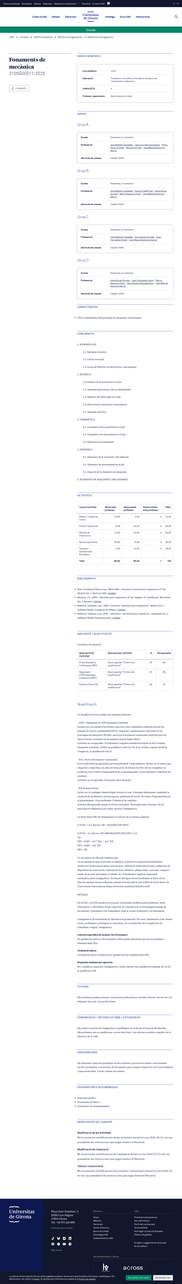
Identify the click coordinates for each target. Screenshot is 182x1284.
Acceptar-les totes (138, 1278)
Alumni (37, 4)
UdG (11, 37)
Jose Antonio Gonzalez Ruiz (140, 283)
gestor (37, 1279)
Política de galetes (143, 1234)
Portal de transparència (145, 1217)
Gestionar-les (163, 1278)
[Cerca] (176, 16)
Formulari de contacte (62, 1227)
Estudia (56, 17)
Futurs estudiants (11, 4)
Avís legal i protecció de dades (148, 1230)
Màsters (97, 1220)
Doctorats (98, 1223)
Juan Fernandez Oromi (143, 280)
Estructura (70, 17)
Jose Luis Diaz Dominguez (147, 145)
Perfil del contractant (144, 1223)
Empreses (47, 4)
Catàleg (112, 592)
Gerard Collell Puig (144, 191)
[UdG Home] (90, 17)
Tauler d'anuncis (101, 1227)
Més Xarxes (56, 1249)
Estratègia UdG (100, 1234)
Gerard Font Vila (134, 148)
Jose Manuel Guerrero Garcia (143, 240)
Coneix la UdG (39, 17)
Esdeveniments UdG (103, 1237)
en (178, 4)
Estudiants (27, 4)
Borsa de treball (101, 1230)
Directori (86, 4)
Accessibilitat (141, 1227)
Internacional (143, 17)
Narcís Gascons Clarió (130, 194)
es (174, 4)
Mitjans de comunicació (65, 4)
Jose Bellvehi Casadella (121, 145)
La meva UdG (98, 4)
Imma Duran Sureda (144, 237)
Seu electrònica (141, 1220)
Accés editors (140, 1245)
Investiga (110, 17)
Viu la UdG (125, 17)
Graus (96, 1217)
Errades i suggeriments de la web (150, 1242)
